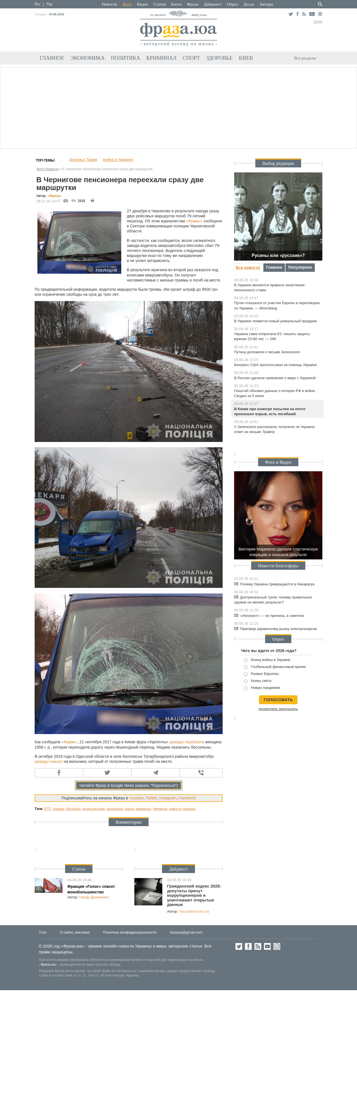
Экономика (87, 58)
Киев (246, 58)
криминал (143, 809)
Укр (49, 4)
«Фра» (54, 196)
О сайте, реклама (74, 932)
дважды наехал (49, 761)
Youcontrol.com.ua (194, 911)
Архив (317, 21)
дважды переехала (187, 742)
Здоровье (219, 58)
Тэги (42, 932)
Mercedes (73, 809)
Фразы (193, 4)
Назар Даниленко (94, 897)
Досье (249, 4)
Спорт (191, 58)
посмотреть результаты (278, 709)
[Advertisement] (178, 107)
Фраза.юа (48, 964)
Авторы (266, 4)
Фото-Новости (47, 169)
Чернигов (160, 809)
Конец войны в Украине (267, 660)
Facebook (187, 798)
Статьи (159, 4)
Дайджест (213, 4)
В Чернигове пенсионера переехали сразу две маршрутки (107, 169)
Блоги (176, 4)
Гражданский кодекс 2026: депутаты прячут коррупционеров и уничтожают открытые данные (194, 895)
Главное (52, 58)
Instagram (167, 798)
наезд (129, 809)
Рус (38, 4)
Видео (142, 4)
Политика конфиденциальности (130, 932)
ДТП (47, 809)
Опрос (232, 4)
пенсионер (114, 809)
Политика (125, 58)
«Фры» (194, 221)
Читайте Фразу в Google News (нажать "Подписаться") (128, 785)
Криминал (161, 58)
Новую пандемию (262, 688)
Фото (127, 4)
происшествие (93, 809)
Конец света (257, 681)
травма (58, 809)
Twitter (151, 798)
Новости (109, 4)
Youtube (136, 798)
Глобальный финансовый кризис (275, 667)
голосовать (278, 699)
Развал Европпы (261, 674)
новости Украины (182, 809)
